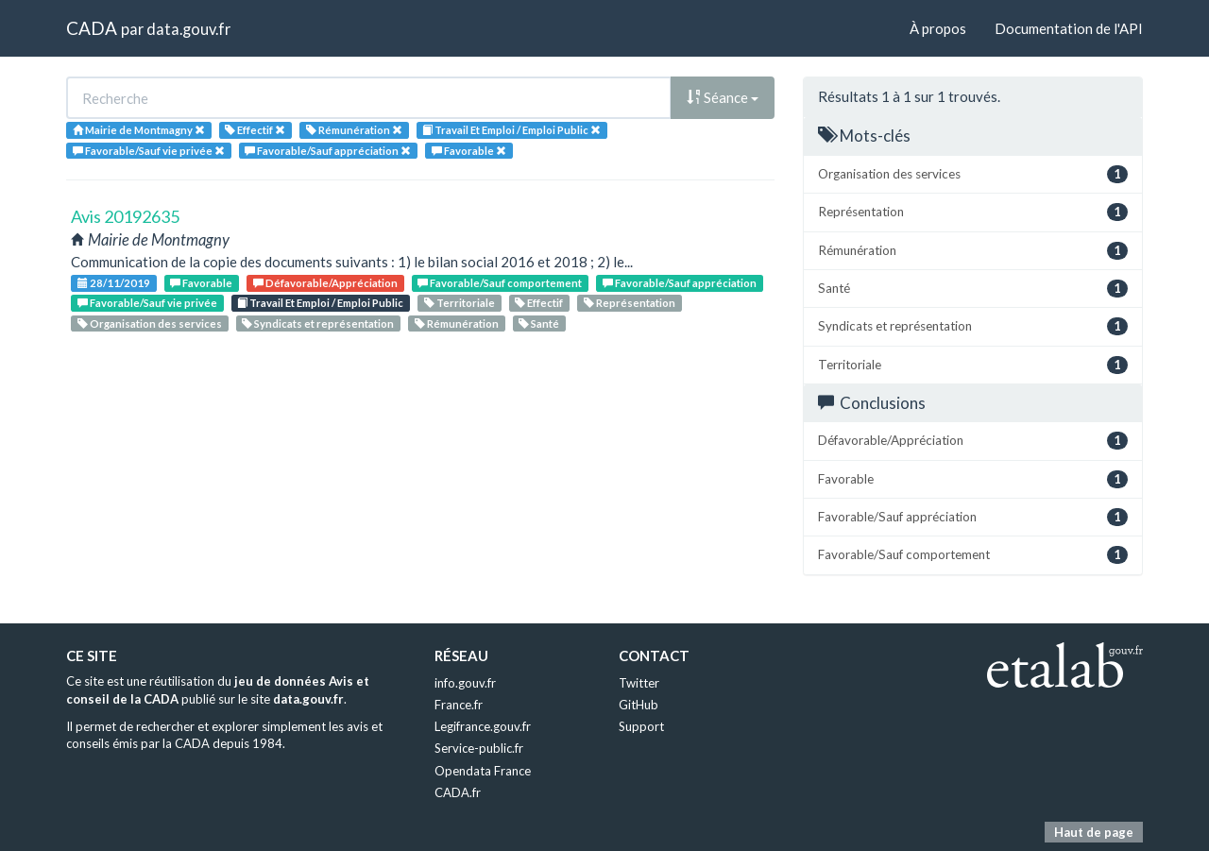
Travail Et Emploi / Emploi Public (320, 303)
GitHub (638, 704)
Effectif (539, 303)
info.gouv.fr (465, 682)
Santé (539, 323)
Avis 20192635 (125, 216)
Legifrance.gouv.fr (482, 726)
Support (641, 726)
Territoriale (459, 303)
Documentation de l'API (1069, 28)
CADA (91, 28)
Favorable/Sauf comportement (499, 283)
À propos (938, 28)
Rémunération (457, 323)
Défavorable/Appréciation (325, 283)
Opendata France (482, 770)
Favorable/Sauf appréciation (680, 283)
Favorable (201, 283)
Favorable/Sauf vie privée (147, 303)
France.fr (458, 704)
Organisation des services (149, 323)
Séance (722, 97)
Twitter (639, 682)
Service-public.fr (478, 748)
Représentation (629, 303)
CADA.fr (457, 792)
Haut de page (1093, 832)
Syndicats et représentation (318, 323)
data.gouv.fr (188, 29)
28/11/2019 (113, 283)
